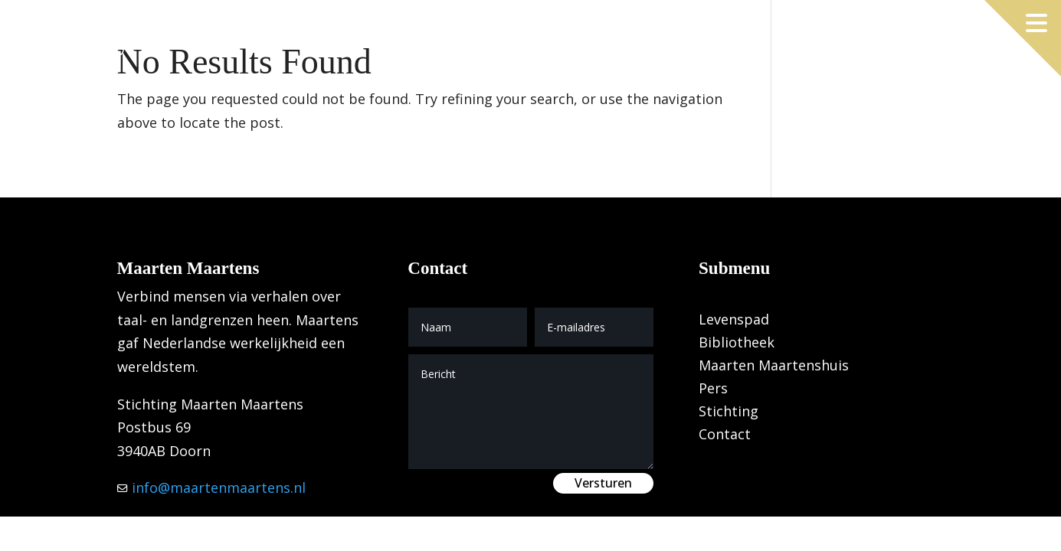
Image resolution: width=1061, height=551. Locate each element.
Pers (713, 390)
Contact (725, 436)
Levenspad (734, 321)
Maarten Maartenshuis (774, 367)
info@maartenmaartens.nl (217, 487)
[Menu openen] (1036, 23)
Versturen (603, 482)
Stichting (728, 413)
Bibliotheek (736, 344)
